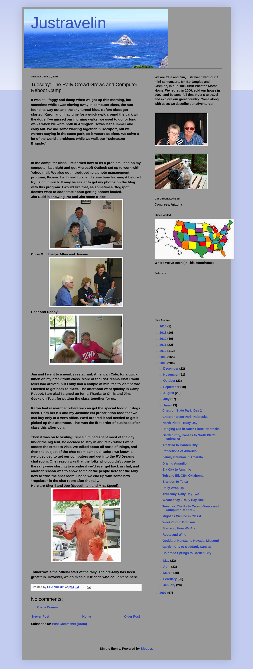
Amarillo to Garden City (180, 445)
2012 (163, 338)
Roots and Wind (174, 534)
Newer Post (40, 616)
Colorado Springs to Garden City (186, 553)
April (167, 566)
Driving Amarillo (174, 463)
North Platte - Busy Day (180, 423)
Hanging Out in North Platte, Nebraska (191, 429)
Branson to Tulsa (175, 481)
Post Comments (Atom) (69, 624)
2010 (163, 351)
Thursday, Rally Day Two (180, 494)
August (169, 393)
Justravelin (68, 23)
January (169, 585)
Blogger (146, 648)
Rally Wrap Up (173, 488)
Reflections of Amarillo (179, 451)
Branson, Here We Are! (179, 528)
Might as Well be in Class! (181, 516)
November (171, 374)
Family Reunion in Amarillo (182, 457)
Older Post (132, 616)
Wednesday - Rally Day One (183, 500)
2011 (163, 345)
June (167, 405)
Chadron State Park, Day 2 (182, 410)
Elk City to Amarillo (176, 469)
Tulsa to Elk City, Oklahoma (182, 475)
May (166, 560)
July (166, 399)
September (171, 387)
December (171, 368)
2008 (163, 363)
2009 (163, 357)
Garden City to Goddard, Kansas (186, 546)
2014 (163, 326)
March (168, 573)
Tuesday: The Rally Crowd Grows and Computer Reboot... (190, 508)
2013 (163, 332)
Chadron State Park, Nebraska (185, 417)
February (170, 579)
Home (86, 616)
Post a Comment (49, 607)
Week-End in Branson (178, 522)
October (169, 380)
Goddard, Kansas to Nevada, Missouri (190, 540)
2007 (163, 592)
